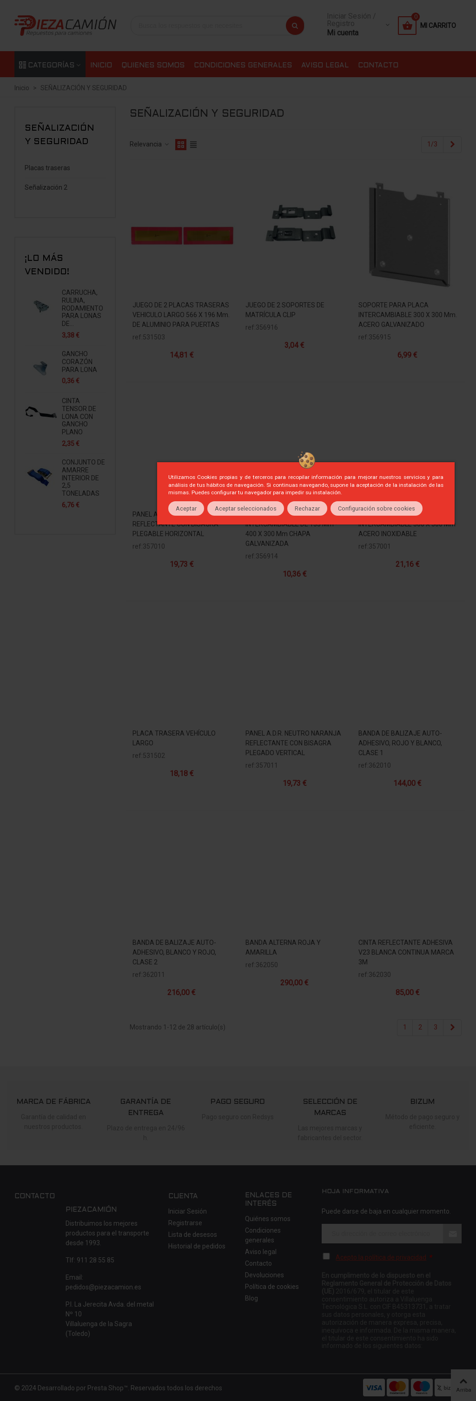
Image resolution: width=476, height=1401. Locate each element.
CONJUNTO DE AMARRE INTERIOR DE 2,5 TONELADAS (83, 477)
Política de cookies (272, 1286)
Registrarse (185, 1223)
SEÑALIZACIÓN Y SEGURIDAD (59, 135)
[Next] (452, 144)
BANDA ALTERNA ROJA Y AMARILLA (283, 947)
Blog (251, 1298)
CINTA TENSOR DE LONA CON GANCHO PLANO (79, 416)
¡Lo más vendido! (47, 265)
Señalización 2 (46, 187)
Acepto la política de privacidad (381, 1257)
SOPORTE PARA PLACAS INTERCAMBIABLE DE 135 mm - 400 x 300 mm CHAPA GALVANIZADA (291, 529)
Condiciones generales (243, 65)
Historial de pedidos (196, 1246)
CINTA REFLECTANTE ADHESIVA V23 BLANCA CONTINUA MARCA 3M (406, 952)
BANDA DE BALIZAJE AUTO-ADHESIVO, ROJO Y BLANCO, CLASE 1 (400, 743)
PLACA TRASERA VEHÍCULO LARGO (174, 738)
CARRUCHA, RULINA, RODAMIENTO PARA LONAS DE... (82, 308)
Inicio (101, 65)
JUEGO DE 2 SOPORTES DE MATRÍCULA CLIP (284, 310)
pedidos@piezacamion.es (103, 1287)
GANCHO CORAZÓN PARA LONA (79, 361)
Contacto (378, 65)
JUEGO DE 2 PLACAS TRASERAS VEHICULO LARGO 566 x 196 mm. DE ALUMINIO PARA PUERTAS (181, 314)
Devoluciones (264, 1275)
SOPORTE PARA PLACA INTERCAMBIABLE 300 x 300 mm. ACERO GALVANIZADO (407, 314)
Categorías (46, 65)
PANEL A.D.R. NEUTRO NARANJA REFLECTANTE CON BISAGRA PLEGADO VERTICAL (293, 743)
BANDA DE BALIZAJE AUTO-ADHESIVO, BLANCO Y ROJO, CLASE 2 (174, 952)
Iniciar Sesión (187, 1211)
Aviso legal (325, 65)
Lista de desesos (192, 1234)
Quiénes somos (268, 1218)
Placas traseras (47, 168)
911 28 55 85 (95, 1260)
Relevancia (150, 144)
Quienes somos (153, 65)
